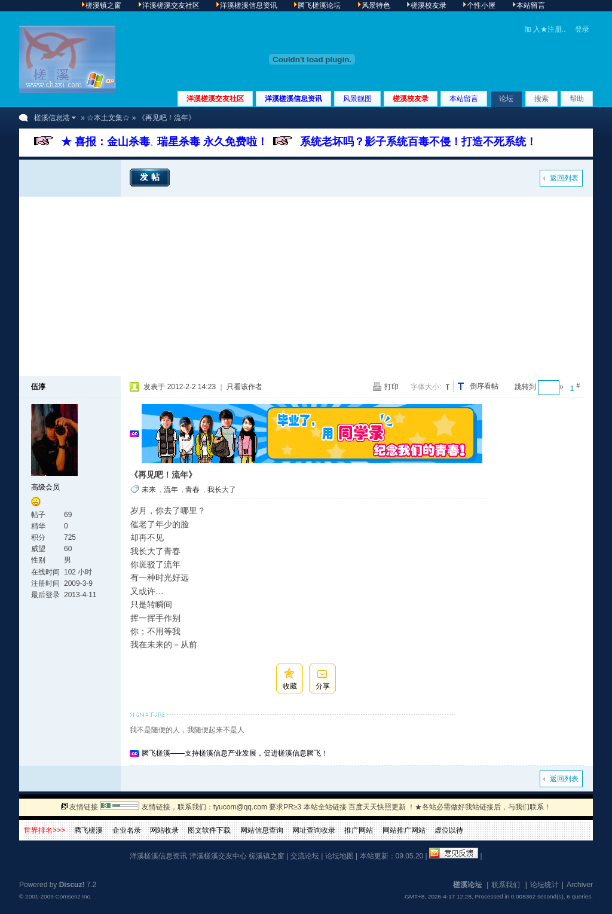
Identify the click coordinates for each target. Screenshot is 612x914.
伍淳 (38, 387)
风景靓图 (357, 98)
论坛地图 (339, 856)
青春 (192, 489)
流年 (171, 489)
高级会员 (45, 487)
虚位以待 (448, 830)
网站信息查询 (261, 830)
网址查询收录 (313, 830)
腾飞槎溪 (88, 830)
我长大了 (221, 489)
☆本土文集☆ (108, 118)
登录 (582, 29)
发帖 (151, 177)
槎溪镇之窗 (266, 856)
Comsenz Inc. (73, 896)
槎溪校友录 (411, 98)
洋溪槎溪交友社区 (215, 98)
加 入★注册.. (545, 29)
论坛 (506, 98)
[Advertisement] (306, 286)
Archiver (580, 885)
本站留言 (463, 98)
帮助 (577, 98)
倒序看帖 (484, 386)
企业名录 (126, 830)
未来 (149, 489)
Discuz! (72, 885)
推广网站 (358, 830)
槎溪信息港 (52, 118)
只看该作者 (244, 387)
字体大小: (426, 387)
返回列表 (564, 178)
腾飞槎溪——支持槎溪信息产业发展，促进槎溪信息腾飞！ (235, 753)
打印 (391, 387)
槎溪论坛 (467, 885)
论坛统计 (544, 885)
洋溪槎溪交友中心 (218, 856)
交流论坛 (304, 856)
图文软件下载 (209, 830)
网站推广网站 (404, 830)
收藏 (290, 686)
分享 (323, 686)
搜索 (541, 98)
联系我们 (505, 885)
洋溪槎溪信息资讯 (293, 98)
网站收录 (164, 830)
